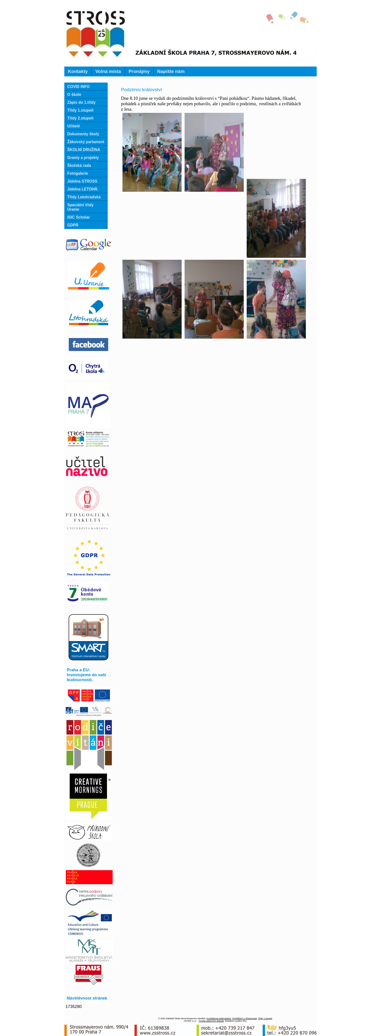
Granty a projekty (83, 157)
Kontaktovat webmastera (219, 1018)
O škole (74, 94)
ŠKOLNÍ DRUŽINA (83, 150)
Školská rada (79, 165)
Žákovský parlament (85, 142)
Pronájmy (139, 71)
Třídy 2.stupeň (80, 118)
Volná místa (108, 71)
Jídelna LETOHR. (82, 189)
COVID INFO (78, 87)
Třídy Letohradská (84, 197)
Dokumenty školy (83, 134)
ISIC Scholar (78, 217)
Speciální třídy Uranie (80, 207)
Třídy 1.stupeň (80, 110)
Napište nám (171, 71)
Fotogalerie (77, 173)
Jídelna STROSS (82, 181)
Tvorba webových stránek (211, 1021)
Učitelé (73, 126)
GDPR (72, 225)
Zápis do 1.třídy (81, 102)
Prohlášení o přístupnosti (244, 1018)
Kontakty (78, 71)
